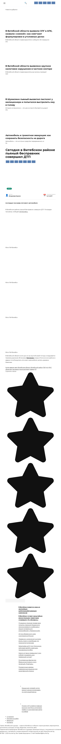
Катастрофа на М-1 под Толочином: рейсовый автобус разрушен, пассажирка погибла (30, 648)
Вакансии (10, 720)
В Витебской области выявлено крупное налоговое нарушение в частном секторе (28, 67)
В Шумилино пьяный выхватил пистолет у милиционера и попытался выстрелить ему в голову (30, 102)
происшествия (24, 369)
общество (8, 369)
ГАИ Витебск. (23, 212)
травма (31, 369)
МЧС (50, 367)
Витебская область (24, 367)
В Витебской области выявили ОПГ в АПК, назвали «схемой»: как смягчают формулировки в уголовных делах (28, 34)
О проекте (10, 716)
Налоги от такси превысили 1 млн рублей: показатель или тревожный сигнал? (30, 655)
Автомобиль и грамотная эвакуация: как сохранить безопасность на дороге (28, 136)
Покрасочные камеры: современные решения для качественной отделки (28, 669)
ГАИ (44, 367)
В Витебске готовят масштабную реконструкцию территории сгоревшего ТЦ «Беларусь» (30, 618)
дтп (47, 367)
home (7, 367)
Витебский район (37, 367)
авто (16, 367)
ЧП (35, 369)
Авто (9, 188)
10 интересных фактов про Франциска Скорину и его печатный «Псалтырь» (27, 662)
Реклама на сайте (13, 718)
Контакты (10, 722)
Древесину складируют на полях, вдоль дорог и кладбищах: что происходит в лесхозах (30, 641)
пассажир (15, 369)
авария (12, 367)
